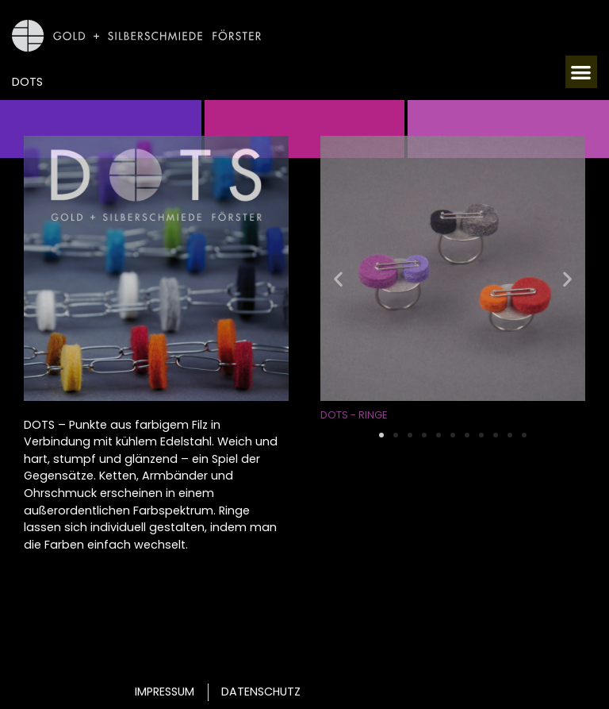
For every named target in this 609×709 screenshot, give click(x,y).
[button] (581, 72)
